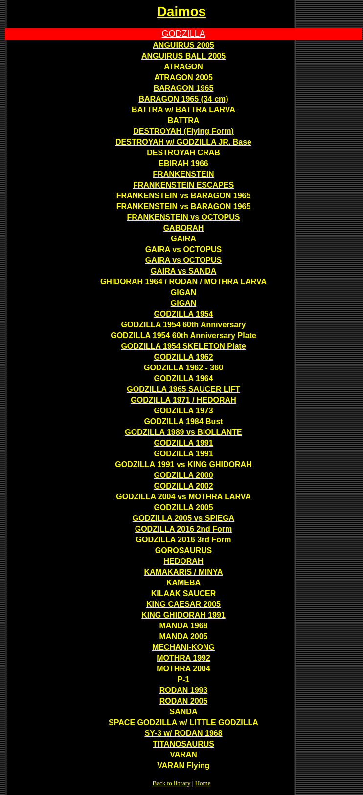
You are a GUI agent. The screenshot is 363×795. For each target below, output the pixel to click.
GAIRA (183, 239)
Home (203, 783)
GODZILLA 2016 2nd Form (183, 529)
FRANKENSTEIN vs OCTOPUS (183, 217)
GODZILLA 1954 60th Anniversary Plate (183, 335)
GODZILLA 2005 (183, 507)
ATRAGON (183, 67)
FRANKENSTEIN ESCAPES (183, 185)
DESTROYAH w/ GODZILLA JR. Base (183, 142)
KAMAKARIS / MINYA (183, 572)
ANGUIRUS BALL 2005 (183, 56)
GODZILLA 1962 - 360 (183, 368)
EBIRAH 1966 (183, 163)
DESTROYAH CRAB (183, 153)
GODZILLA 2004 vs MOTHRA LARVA (183, 497)
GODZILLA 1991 (183, 443)
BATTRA (184, 120)
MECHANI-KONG (183, 647)
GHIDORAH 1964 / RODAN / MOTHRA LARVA (183, 282)
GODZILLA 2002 (183, 486)
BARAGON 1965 (184, 88)
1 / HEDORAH (211, 400)
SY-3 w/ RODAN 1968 (183, 733)
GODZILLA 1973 (183, 411)
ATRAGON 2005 (183, 77)
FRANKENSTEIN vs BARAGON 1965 (183, 196)
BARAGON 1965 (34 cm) (183, 99)
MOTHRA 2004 (183, 669)
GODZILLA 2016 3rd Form (183, 540)
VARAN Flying (183, 765)
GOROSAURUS (183, 550)
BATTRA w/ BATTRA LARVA (183, 110)
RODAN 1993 (183, 690)
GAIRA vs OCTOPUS (183, 249)
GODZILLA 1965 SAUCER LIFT (183, 389)
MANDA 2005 (183, 636)
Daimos (181, 11)
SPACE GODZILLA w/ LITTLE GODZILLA (183, 722)
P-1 (184, 679)
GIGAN (183, 292)
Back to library (172, 783)
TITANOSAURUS (183, 744)
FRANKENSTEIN (183, 174)
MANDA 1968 (183, 626)
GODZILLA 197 (158, 400)
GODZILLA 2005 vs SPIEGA (183, 518)
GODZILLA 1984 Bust (183, 421)
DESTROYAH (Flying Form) (183, 131)
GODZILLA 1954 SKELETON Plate (183, 346)
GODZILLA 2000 (183, 475)
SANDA (184, 712)
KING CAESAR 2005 (183, 604)
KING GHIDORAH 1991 (183, 615)
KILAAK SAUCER (183, 593)
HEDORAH (184, 561)
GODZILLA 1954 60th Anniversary (183, 325)
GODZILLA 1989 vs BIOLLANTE (183, 432)
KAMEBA (183, 583)
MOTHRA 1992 (183, 658)
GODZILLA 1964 (183, 378)
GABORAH (183, 228)
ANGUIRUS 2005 (183, 45)
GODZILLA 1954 (183, 314)
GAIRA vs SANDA (184, 271)
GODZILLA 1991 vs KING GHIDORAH (183, 464)
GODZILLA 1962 (183, 357)
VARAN (183, 755)
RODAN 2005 (183, 701)
